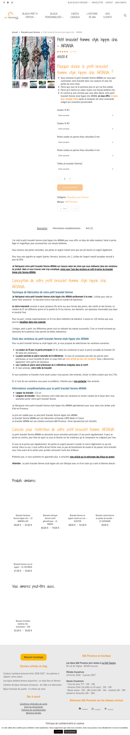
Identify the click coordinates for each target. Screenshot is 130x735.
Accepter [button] (58, 732)
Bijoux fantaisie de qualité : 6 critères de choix (24, 688)
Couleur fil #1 (63, 109)
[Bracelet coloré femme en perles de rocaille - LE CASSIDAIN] (104, 498)
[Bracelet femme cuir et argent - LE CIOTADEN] (23, 547)
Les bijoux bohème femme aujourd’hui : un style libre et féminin (31, 680)
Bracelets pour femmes (30, 32)
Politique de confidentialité (33, 709)
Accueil (15, 32)
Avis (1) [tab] (89, 228)
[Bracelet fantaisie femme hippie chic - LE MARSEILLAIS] (23, 498)
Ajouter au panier (70, 187)
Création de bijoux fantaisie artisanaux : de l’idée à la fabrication (32, 684)
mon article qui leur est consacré (81, 358)
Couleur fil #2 (63, 123)
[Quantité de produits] (64, 179)
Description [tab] (42, 228)
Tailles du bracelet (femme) (69, 163)
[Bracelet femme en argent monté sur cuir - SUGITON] (77, 498)
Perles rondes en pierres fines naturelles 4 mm (78, 150)
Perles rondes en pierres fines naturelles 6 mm (78, 136)
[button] (50, 41)
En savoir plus (70, 732)
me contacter (80, 381)
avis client (73, 51)
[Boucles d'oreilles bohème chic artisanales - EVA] (23, 604)
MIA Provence (71, 201)
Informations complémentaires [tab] (66, 228)
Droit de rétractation (33, 706)
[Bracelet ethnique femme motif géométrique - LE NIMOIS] (50, 498)
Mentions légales (33, 712)
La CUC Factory (109, 663)
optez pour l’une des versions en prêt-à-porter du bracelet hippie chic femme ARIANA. (62, 271)
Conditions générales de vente (33, 703)
